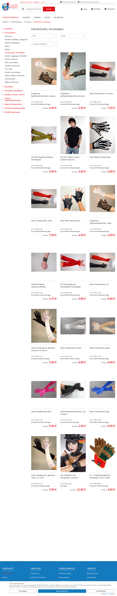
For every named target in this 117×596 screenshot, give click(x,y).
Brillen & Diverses (12, 82)
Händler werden (63, 577)
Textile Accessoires (12, 66)
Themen (37, 17)
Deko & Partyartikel (13, 104)
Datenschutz (104, 593)
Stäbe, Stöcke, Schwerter (15, 75)
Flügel (7, 49)
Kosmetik (9, 86)
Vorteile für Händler (64, 573)
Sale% (47, 17)
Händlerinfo (36, 2)
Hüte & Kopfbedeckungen (13, 99)
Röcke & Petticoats (12, 43)
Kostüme (8, 29)
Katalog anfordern (92, 573)
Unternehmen (34, 573)
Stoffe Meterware (12, 112)
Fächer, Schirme (11, 59)
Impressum (112, 593)
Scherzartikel (10, 79)
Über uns (36, 568)
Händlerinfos (67, 568)
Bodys (7, 46)
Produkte (7, 568)
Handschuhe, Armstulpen (15, 53)
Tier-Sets (8, 69)
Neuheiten (58, 17)
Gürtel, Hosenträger (13, 72)
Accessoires (10, 32)
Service (43, 2)
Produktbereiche (11, 17)
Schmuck (8, 36)
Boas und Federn (11, 62)
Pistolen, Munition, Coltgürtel (16, 39)
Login (84, 9)
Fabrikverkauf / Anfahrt (26, 2)
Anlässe (26, 17)
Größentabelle (91, 577)
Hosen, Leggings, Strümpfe (15, 56)
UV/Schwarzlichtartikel (15, 108)
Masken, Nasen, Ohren (15, 94)
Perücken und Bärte (13, 90)
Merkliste (95, 9)
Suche (48, 9)
